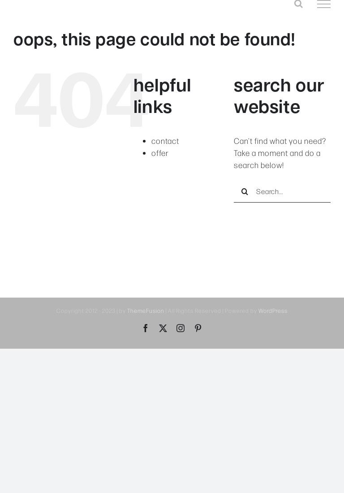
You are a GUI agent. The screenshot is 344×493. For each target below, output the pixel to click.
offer (160, 153)
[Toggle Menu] (324, 4)
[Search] (245, 191)
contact (165, 141)
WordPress (273, 310)
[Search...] (282, 191)
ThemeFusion (145, 310)
